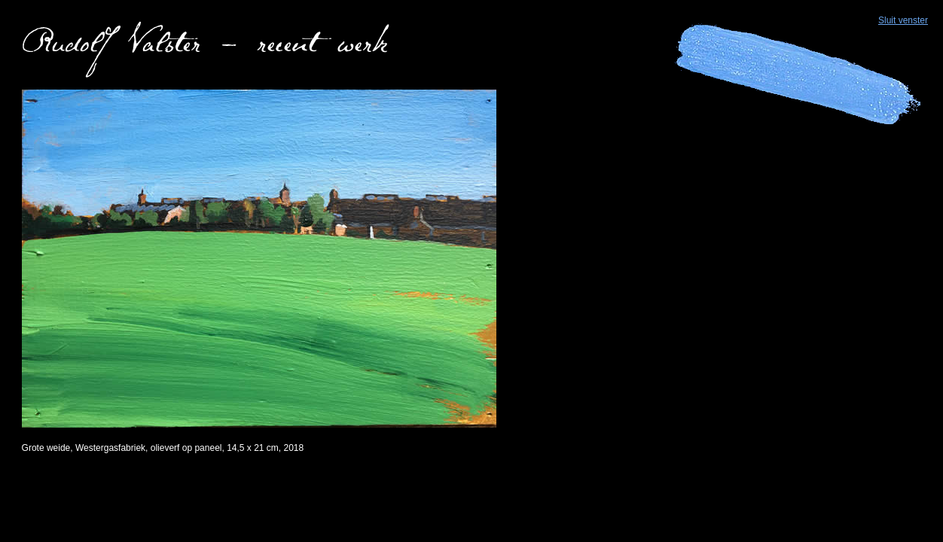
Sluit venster (903, 20)
